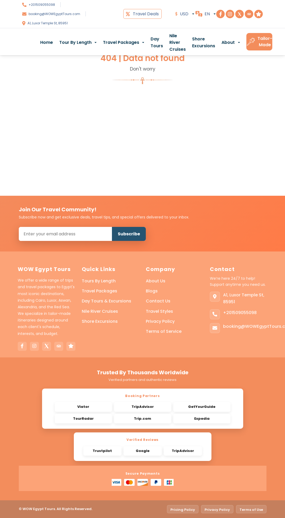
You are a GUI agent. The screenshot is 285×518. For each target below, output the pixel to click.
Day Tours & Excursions (106, 301)
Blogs (152, 291)
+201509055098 (42, 4)
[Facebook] (22, 346)
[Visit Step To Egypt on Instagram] (230, 14)
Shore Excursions (203, 42)
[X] (46, 346)
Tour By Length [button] (75, 42)
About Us (155, 281)
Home (46, 42)
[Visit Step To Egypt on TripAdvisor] (249, 14)
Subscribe (129, 234)
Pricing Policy (182, 509)
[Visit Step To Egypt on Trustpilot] (258, 14)
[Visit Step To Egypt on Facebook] (220, 14)
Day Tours (157, 42)
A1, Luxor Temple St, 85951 (48, 23)
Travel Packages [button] (121, 42)
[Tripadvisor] (58, 346)
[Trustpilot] (70, 346)
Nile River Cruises (177, 42)
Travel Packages (99, 291)
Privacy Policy (160, 321)
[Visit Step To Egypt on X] (239, 14)
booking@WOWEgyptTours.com (54, 14)
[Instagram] (34, 346)
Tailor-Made (259, 41)
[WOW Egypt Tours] (22, 41)
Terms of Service (164, 331)
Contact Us (158, 301)
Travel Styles (159, 311)
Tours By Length (99, 281)
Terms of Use (251, 509)
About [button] (228, 42)
